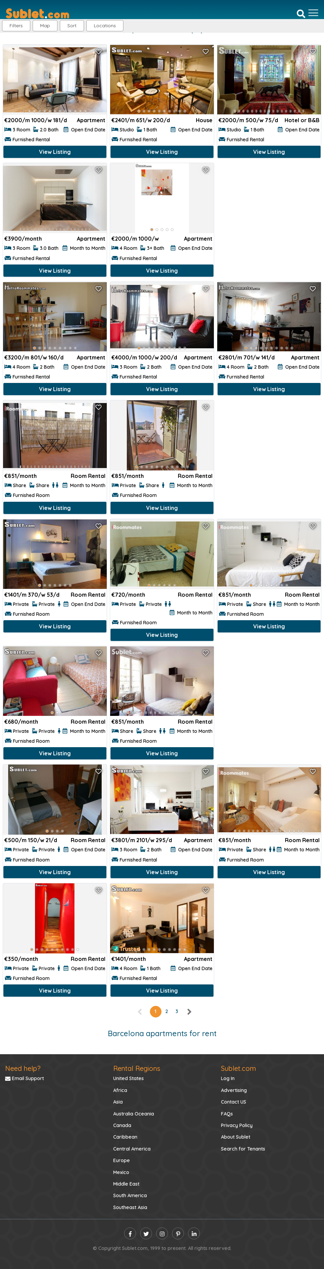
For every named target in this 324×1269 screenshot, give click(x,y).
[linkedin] (194, 1233)
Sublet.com (238, 1068)
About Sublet (235, 1137)
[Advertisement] (269, 210)
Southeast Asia (130, 1207)
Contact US (233, 1102)
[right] (189, 1011)
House (204, 120)
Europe (121, 1160)
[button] (104, 25)
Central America (132, 1149)
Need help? (22, 1068)
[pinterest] (178, 1233)
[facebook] (130, 1233)
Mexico (121, 1172)
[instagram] (162, 1233)
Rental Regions (136, 1068)
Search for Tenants (243, 1149)
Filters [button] (16, 25)
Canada (122, 1125)
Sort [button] (71, 25)
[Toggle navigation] (313, 13)
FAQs (227, 1114)
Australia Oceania (133, 1114)
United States (128, 1078)
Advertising (234, 1090)
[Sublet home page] (37, 13)
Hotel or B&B (302, 120)
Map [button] (45, 25)
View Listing (55, 151)
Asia (118, 1102)
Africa (120, 1090)
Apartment (91, 120)
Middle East (126, 1184)
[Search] (301, 13)
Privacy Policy (237, 1125)
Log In (228, 1078)
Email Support (24, 1078)
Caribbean (125, 1137)
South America (130, 1195)
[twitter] (146, 1233)
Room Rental (88, 475)
